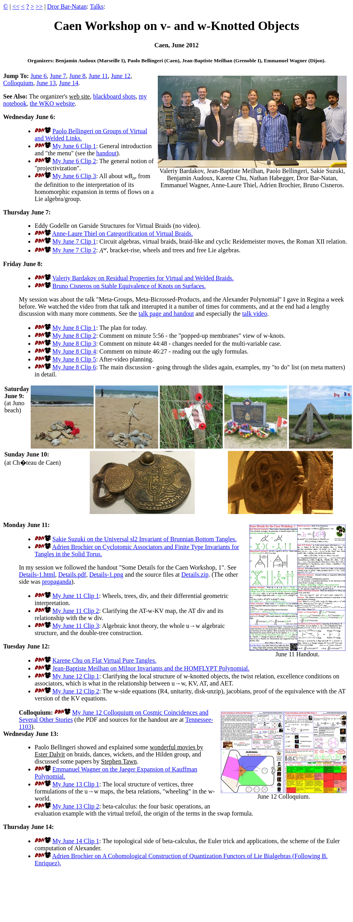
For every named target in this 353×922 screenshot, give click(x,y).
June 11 (98, 76)
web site (79, 96)
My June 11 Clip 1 (75, 595)
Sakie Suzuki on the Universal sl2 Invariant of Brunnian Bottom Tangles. (144, 539)
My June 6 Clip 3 (74, 176)
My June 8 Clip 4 (74, 351)
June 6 (38, 76)
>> (39, 6)
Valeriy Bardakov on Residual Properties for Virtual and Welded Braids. (143, 278)
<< (15, 6)
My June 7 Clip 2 (74, 250)
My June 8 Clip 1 (74, 327)
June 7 (58, 76)
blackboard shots (114, 96)
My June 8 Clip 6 (74, 367)
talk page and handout (166, 313)
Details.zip (195, 574)
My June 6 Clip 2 (74, 161)
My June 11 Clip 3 (75, 625)
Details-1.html (37, 574)
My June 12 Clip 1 (75, 676)
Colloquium (18, 83)
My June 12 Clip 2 (75, 691)
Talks (96, 6)
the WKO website (52, 103)
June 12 (120, 76)
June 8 (77, 76)
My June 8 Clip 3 (74, 343)
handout (106, 153)
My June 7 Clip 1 (74, 241)
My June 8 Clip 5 (74, 359)
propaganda (57, 581)
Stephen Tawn (119, 761)
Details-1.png (106, 574)
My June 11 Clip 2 (75, 610)
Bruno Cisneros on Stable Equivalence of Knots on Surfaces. (129, 286)
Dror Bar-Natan (67, 6)
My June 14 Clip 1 (75, 841)
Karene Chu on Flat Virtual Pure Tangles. (104, 660)
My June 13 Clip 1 (75, 784)
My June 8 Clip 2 (74, 335)
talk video (254, 313)
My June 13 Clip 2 (75, 806)
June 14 (68, 83)
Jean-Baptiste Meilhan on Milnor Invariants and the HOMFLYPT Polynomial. (151, 668)
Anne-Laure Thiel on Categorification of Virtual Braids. (122, 233)
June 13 (45, 83)
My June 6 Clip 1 (74, 146)
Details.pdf (72, 574)
